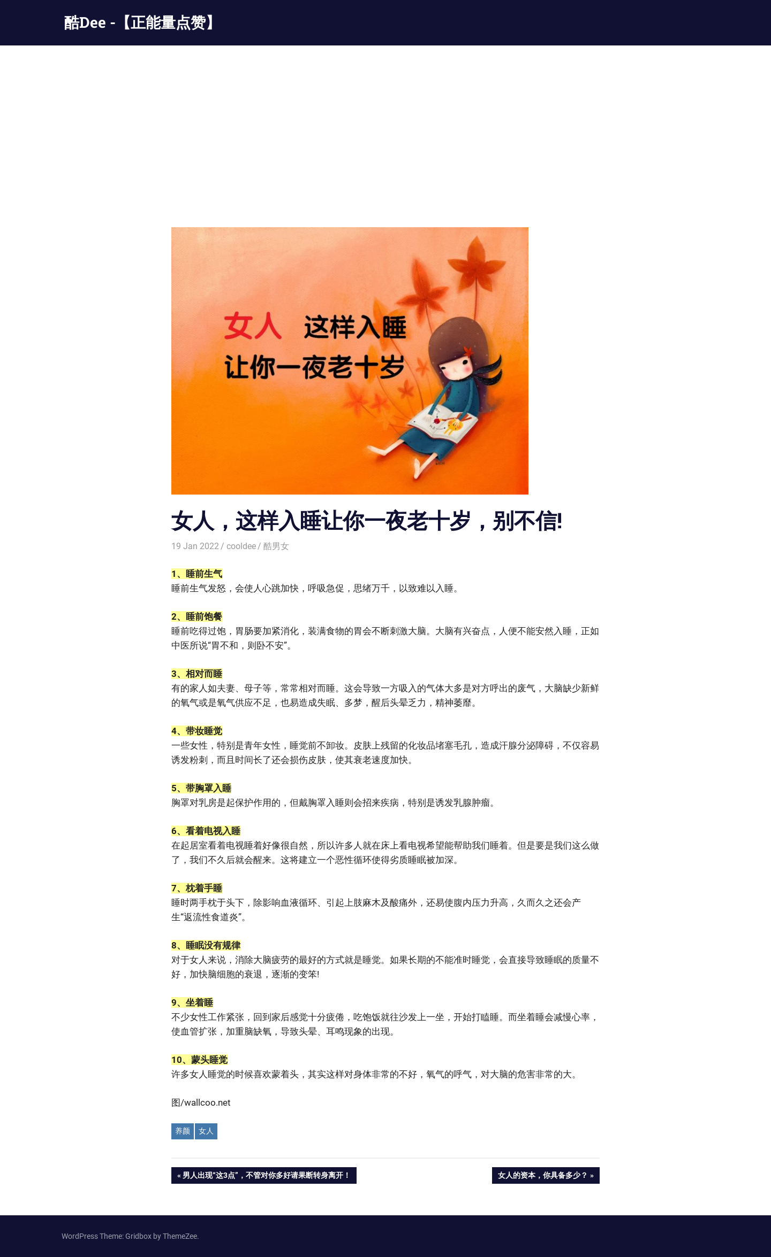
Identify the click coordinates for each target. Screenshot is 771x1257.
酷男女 (276, 546)
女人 (206, 1131)
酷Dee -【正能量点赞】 (142, 22)
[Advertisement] (385, 125)
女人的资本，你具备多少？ (542, 1176)
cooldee (241, 546)
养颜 (182, 1131)
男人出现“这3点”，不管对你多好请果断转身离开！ (266, 1176)
